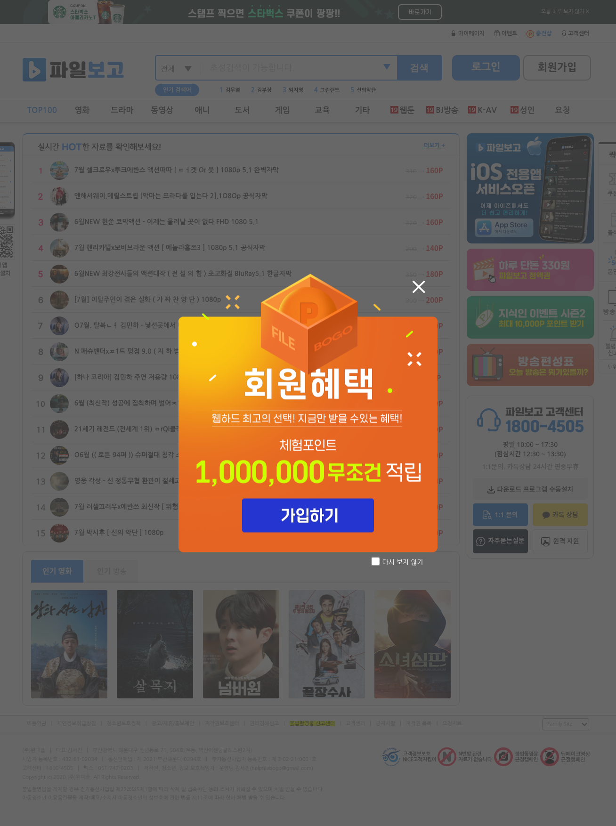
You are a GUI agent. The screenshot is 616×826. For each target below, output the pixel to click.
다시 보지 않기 (397, 561)
